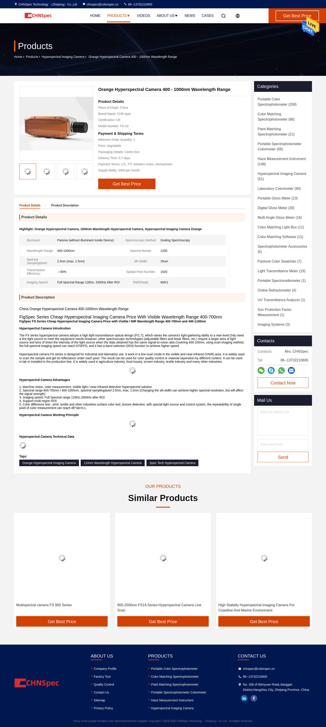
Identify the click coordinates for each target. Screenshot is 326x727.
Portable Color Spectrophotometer (174, 668)
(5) (282, 249)
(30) (276, 208)
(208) (277, 101)
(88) (276, 116)
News (190, 16)
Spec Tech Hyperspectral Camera (172, 463)
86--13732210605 (138, 4)
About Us (167, 16)
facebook (254, 698)
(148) (282, 161)
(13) (278, 198)
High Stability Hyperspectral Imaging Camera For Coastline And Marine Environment (256, 607)
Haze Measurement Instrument (172, 700)
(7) (279, 261)
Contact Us (101, 692)
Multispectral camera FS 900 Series (44, 605)
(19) (281, 271)
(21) (276, 131)
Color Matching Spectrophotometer (175, 676)
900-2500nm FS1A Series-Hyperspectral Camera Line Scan (159, 607)
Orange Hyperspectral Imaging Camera (49, 463)
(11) (281, 227)
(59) (279, 146)
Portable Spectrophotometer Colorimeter (178, 692)
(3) (274, 324)
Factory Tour (102, 676)
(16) (280, 217)
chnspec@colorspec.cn (100, 4)
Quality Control (104, 684)
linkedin (244, 698)
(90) (279, 188)
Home (95, 16)
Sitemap (99, 700)
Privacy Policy (103, 708)
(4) (277, 290)
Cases (208, 16)
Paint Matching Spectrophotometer (175, 684)
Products (118, 16)
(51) (282, 176)
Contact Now (283, 382)
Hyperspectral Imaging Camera (63, 57)
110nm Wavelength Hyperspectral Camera (113, 463)
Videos (143, 16)
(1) (282, 281)
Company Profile (105, 668)
